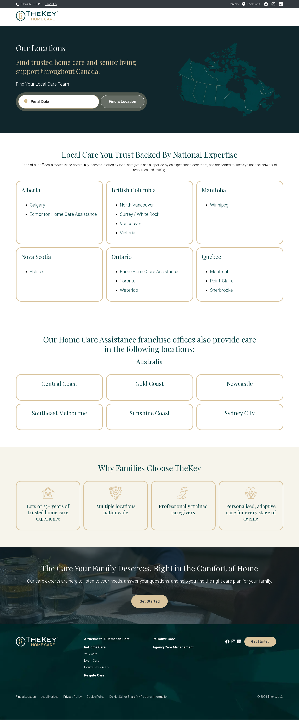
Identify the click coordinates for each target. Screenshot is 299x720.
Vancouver (130, 223)
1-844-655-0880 (28, 4)
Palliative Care (164, 639)
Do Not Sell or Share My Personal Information (138, 697)
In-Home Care (95, 648)
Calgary (37, 205)
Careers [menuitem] (217, 17)
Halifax (37, 271)
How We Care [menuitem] (99, 17)
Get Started (269, 16)
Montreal (219, 271)
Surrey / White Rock (139, 214)
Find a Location (26, 697)
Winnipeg (219, 205)
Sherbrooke (221, 290)
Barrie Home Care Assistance (149, 271)
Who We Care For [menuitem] (126, 17)
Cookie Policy (95, 697)
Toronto (128, 280)
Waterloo (129, 290)
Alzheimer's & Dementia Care (107, 639)
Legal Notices (49, 697)
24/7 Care (90, 654)
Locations (251, 4)
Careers (234, 4)
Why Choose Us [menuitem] (155, 17)
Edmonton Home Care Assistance (63, 214)
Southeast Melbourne (59, 413)
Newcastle (240, 383)
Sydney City (240, 413)
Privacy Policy (72, 697)
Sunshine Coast (149, 413)
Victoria (127, 232)
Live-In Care (91, 661)
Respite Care (94, 676)
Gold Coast (149, 383)
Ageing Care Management (173, 648)
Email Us (51, 4)
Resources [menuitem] (199, 17)
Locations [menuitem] (179, 17)
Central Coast (59, 383)
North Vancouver (137, 205)
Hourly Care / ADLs (96, 667)
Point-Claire (221, 280)
